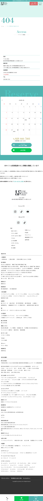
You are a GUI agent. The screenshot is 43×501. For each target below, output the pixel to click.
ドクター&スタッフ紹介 (18, 181)
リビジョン (13, 471)
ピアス (2, 417)
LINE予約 (21, 498)
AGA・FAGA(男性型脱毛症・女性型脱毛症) (12, 412)
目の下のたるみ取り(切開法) (31, 276)
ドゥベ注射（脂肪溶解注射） (8, 426)
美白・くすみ (27, 370)
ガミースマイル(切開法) (22, 315)
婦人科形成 (4, 322)
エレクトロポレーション (29, 396)
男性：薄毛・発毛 (5, 372)
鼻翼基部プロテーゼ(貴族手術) (17, 305)
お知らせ (13, 245)
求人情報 (13, 248)
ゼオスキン (20, 471)
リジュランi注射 (16, 379)
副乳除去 (16, 330)
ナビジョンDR (21, 469)
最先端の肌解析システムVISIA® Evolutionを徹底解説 (16, 366)
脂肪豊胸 (22, 330)
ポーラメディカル (22, 463)
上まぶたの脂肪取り (27, 268)
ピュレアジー (13, 465)
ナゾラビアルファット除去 (8, 294)
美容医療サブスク (29, 237)
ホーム (2, 26)
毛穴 (15, 368)
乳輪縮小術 (20, 328)
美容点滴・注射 (19, 440)
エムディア (32, 467)
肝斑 (24, 368)
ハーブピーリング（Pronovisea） (10, 453)
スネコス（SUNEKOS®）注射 (29, 379)
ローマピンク (4, 458)
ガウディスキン (5, 471)
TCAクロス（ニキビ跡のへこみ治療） (10, 390)
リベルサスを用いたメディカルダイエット (11, 435)
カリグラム (27, 465)
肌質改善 (10, 370)
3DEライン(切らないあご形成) (18, 310)
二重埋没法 (4, 259)
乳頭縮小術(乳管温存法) (31, 328)
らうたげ (34, 463)
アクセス (13, 238)
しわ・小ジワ (9, 368)
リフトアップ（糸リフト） (19, 296)
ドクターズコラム (15, 243)
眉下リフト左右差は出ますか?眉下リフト (11, 274)
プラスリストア (5, 469)
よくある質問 (14, 240)
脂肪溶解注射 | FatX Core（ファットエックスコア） (14, 424)
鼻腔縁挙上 (4, 305)
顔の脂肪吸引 (5, 289)
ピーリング (24, 390)
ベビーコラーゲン (6, 379)
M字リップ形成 (27, 317)
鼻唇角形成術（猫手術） (33, 305)
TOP (11, 228)
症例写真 (27, 240)
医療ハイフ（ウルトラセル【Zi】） (9, 402)
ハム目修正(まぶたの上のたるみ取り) (11, 268)
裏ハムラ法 (11, 278)
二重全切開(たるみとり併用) (23, 259)
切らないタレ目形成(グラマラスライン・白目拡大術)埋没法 (16, 272)
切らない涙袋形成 (6, 264)
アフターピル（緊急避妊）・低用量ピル (11, 445)
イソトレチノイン (26, 445)
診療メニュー (28, 230)
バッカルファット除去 (6, 296)
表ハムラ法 (4, 278)
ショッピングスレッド (32, 296)
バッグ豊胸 (13, 328)
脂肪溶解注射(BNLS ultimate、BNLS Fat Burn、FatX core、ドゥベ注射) (21, 429)
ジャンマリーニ (5, 465)
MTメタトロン (30, 469)
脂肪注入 (3, 283)
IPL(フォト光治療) (31, 394)
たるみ (3, 368)
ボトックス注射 (5, 381)
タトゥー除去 (4, 345)
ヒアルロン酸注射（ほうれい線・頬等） (11, 385)
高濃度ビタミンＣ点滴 (36, 440)
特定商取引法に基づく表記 (16, 478)
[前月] (2, 100)
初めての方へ (14, 231)
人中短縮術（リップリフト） (8, 315)
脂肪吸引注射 (4, 298)
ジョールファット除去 (34, 294)
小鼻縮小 (35, 303)
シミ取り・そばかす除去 (33, 368)
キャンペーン (28, 235)
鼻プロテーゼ (5, 303)
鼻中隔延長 (28, 303)
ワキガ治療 (4, 340)
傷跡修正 (3, 350)
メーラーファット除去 (21, 294)
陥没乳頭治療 (5, 328)
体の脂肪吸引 (13, 289)
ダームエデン (4, 463)
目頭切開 (37, 268)
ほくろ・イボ (35, 366)
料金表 (26, 232)
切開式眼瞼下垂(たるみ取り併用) (10, 266)
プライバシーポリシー (5, 478)
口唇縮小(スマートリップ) (8, 317)
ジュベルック (31, 377)
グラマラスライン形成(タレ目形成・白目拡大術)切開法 (21, 270)
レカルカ (21, 465)
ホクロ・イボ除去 (5, 335)
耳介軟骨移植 (20, 303)
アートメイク (12, 458)
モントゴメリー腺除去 (7, 330)
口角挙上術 (19, 317)
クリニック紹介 (14, 233)
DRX (29, 463)
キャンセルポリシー (26, 478)
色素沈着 (3, 370)
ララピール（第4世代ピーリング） (28, 453)
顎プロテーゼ (5, 310)
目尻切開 (3, 270)
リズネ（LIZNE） (22, 377)
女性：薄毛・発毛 (15, 372)
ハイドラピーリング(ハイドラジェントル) (11, 396)
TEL (7, 498)
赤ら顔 (20, 368)
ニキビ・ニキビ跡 (18, 370)
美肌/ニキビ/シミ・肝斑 (7, 447)
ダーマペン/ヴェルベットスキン (9, 392)
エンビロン (13, 469)
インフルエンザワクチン (7, 440)
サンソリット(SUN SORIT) (21, 467)
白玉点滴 (26, 440)
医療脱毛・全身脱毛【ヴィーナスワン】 (11, 407)
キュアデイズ (12, 463)
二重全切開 (12, 259)
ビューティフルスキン (6, 467)
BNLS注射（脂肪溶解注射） (8, 422)
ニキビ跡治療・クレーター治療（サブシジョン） (13, 394)
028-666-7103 (6, 79)
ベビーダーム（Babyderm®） (9, 377)
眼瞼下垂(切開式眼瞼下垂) (19, 264)
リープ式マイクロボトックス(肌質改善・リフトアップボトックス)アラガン (19, 383)
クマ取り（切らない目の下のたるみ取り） (11, 276)
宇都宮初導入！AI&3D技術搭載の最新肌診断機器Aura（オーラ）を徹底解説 (21, 363)
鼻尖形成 (12, 303)
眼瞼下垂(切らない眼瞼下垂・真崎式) (30, 266)
